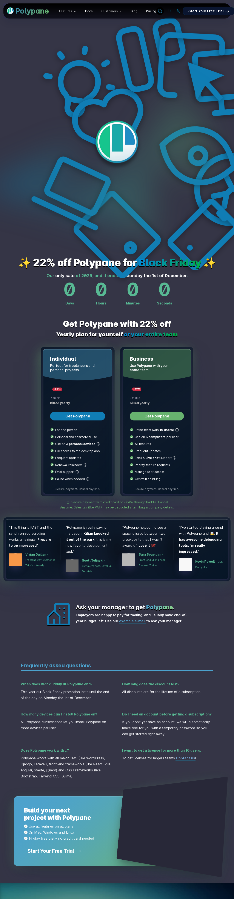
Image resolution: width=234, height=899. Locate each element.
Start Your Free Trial (54, 851)
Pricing (151, 11)
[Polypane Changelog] (169, 11)
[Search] (160, 11)
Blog (134, 11)
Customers (111, 11)
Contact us (185, 758)
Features (68, 11)
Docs (89, 11)
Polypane (28, 10)
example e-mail (132, 621)
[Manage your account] (178, 11)
